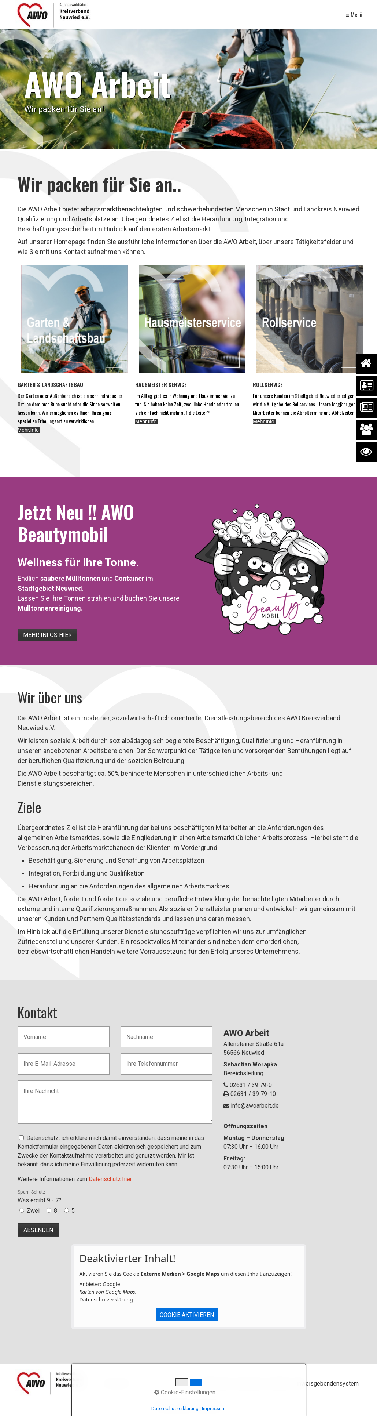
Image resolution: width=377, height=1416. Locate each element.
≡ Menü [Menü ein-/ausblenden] (354, 14)
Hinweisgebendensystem (326, 1383)
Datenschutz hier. (111, 1179)
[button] (47, 635)
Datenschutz (215, 1383)
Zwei (33, 1210)
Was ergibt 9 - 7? (40, 1196)
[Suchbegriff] (142, 1384)
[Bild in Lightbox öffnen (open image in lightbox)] (262, 567)
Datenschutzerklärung (106, 1299)
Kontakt (278, 1383)
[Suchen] (180, 1384)
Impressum (250, 1383)
